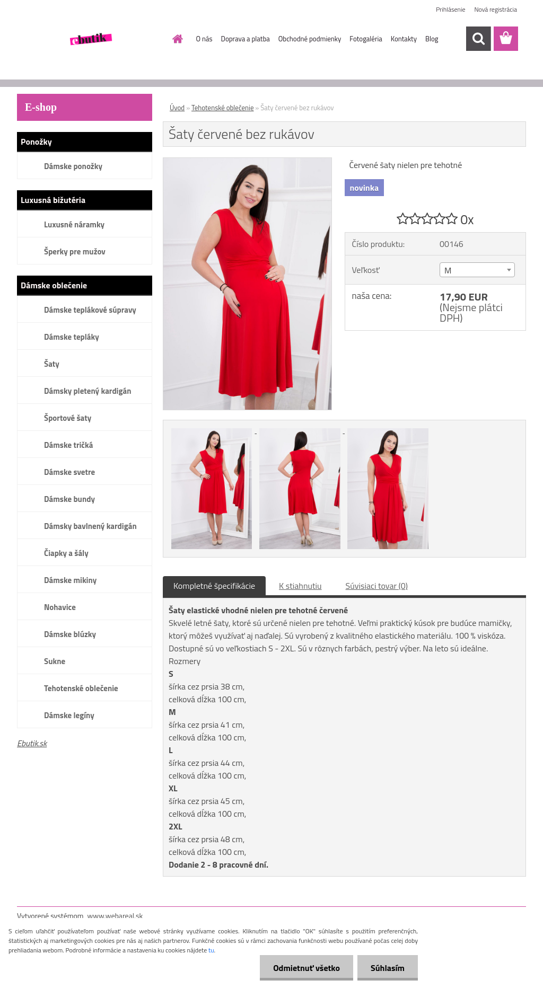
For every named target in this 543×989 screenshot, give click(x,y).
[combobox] (477, 269)
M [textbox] (447, 270)
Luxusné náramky (74, 224)
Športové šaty (67, 418)
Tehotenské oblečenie (81, 688)
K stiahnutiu (300, 585)
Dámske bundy (69, 499)
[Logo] (90, 39)
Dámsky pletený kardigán (87, 391)
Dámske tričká (68, 445)
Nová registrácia (495, 9)
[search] (478, 39)
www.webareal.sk (115, 915)
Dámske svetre (69, 472)
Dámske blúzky (70, 634)
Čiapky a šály (66, 553)
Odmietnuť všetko (306, 967)
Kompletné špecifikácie (214, 585)
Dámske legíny (69, 715)
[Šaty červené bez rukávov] (247, 162)
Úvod (177, 107)
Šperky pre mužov (75, 251)
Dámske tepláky (71, 337)
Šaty (51, 364)
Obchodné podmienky (309, 38)
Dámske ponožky (73, 166)
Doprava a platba (245, 38)
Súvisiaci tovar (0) (377, 585)
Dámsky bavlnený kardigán (90, 526)
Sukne (54, 661)
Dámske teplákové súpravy (90, 310)
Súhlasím (388, 967)
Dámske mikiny (70, 580)
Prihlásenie (450, 9)
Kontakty (404, 38)
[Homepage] (176, 39)
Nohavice (60, 607)
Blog (432, 38)
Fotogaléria (365, 38)
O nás (204, 38)
